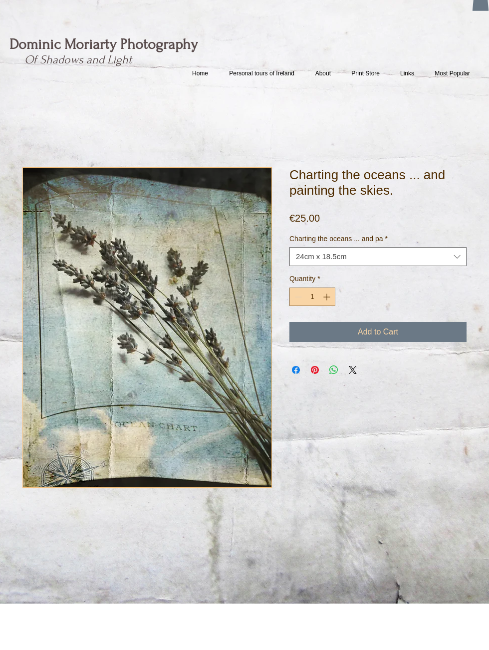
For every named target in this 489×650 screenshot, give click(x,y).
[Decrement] (297, 297)
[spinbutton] (312, 297)
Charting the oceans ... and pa (338, 239)
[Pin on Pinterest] (315, 370)
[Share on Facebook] (296, 370)
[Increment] (327, 297)
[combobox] (378, 256)
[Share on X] (353, 370)
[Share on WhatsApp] (334, 370)
